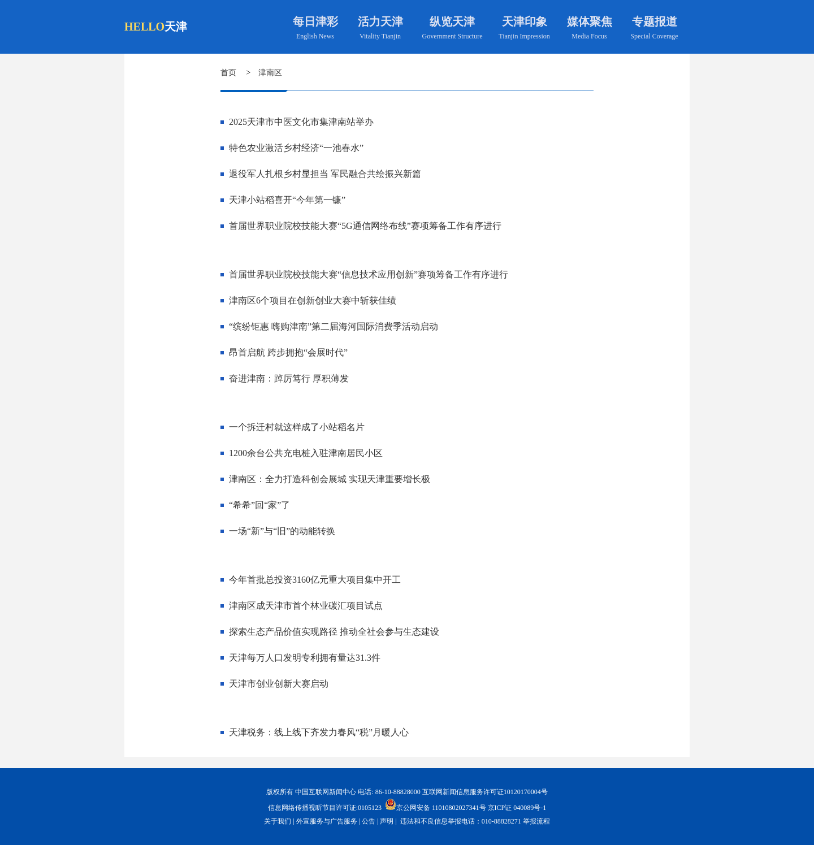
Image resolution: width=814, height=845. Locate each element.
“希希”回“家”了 (259, 505)
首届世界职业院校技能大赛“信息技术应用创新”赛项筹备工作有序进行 (368, 274)
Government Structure (452, 36)
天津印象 (524, 21)
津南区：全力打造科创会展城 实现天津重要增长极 (329, 479)
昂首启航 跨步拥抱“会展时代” (288, 352)
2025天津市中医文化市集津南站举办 (301, 122)
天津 (175, 26)
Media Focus (589, 36)
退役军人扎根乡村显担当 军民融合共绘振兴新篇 (325, 174)
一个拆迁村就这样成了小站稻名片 (297, 427)
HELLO (144, 26)
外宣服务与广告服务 (326, 821)
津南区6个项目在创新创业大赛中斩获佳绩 (312, 300)
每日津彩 (315, 21)
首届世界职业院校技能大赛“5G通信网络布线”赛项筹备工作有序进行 (365, 226)
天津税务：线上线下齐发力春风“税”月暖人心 (319, 732)
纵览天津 (452, 21)
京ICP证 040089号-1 (517, 808)
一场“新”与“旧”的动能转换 (282, 531)
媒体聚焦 (589, 21)
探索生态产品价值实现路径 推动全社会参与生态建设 (334, 631)
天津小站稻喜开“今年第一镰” (287, 200)
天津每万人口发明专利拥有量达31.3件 (304, 657)
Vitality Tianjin (380, 36)
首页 (228, 72)
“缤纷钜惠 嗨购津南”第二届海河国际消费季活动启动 (333, 326)
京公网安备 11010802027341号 (435, 804)
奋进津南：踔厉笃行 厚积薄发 (289, 378)
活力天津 (380, 21)
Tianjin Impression (524, 36)
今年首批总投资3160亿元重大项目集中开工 (315, 579)
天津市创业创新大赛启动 (278, 683)
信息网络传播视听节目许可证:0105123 (325, 808)
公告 (368, 821)
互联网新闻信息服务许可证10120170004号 (485, 792)
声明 (386, 821)
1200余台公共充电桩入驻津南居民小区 (306, 453)
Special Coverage (654, 36)
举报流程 (536, 821)
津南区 (270, 72)
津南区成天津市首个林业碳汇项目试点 (306, 605)
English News (315, 36)
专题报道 (654, 21)
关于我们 (277, 821)
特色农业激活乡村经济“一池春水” (296, 148)
